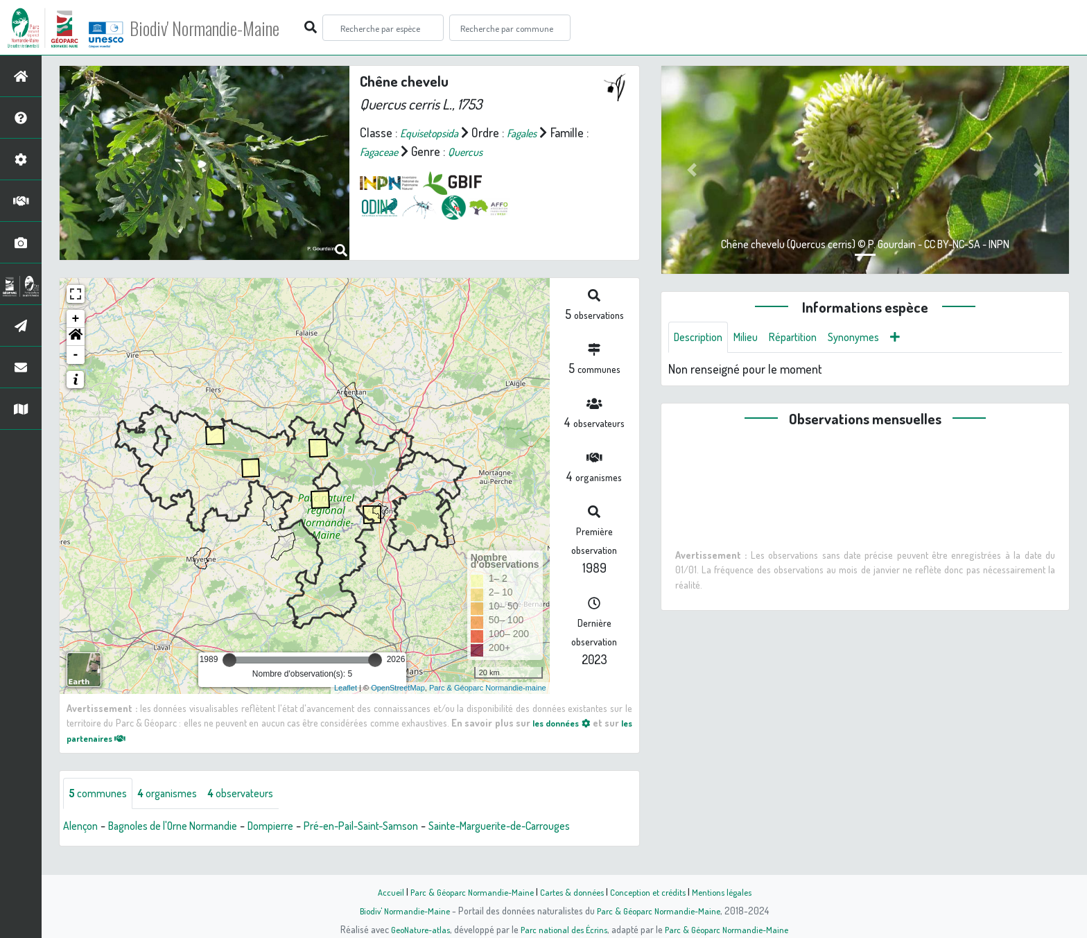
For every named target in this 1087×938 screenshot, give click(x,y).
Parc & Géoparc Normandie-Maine (464, 891)
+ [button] (76, 319)
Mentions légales (732, 891)
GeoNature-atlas (413, 929)
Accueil (378, 891)
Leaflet (345, 688)
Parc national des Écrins (562, 929)
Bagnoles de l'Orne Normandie (187, 827)
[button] (76, 337)
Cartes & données (571, 891)
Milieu (754, 338)
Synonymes (873, 338)
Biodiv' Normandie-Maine (227, 28)
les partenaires (108, 737)
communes (101, 794)
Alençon (83, 827)
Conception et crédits (652, 891)
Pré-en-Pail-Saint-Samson (399, 827)
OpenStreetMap (398, 688)
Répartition (806, 338)
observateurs (261, 794)
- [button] (76, 355)
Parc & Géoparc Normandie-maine (487, 688)
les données (570, 722)
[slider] (229, 660)
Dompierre (298, 827)
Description (701, 338)
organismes (178, 794)
